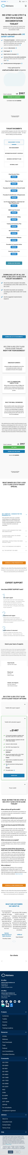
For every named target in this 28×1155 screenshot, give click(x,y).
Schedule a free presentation (14, 562)
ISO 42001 (5, 1065)
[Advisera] (5, 6)
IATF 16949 (5, 1101)
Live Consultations (7, 1051)
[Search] (20, 1)
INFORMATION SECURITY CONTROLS (14, 153)
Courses (4, 1022)
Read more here (19, 874)
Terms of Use (6, 1128)
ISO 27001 (5, 1062)
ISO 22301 (5, 1086)
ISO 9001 (5, 1068)
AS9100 (4, 1104)
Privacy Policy (8, 1144)
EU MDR (4, 1098)
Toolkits (4, 1019)
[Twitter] (6, 1001)
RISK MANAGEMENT (14, 147)
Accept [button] (10, 1152)
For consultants (6, 1107)
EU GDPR (5, 1095)
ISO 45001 (5, 1074)
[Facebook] (11, 1001)
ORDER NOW (14, 775)
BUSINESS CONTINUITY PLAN (14, 159)
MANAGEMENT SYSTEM (14, 142)
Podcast (4, 1048)
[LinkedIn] (2, 1001)
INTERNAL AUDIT (14, 164)
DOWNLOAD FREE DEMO (14, 263)
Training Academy (7, 1028)
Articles (4, 1036)
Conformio (5, 1016)
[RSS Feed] (19, 1001)
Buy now (14, 447)
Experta (4, 1025)
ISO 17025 (5, 1080)
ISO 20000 (5, 1083)
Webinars (5, 1039)
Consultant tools (7, 1122)
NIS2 (3, 1089)
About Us (5, 1119)
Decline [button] (17, 1152)
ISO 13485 (5, 1077)
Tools (4, 1045)
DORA (4, 1092)
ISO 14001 (5, 1071)
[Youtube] (15, 1001)
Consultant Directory (8, 1054)
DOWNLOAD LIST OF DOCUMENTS (14, 336)
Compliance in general (9, 1110)
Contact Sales (6, 1125)
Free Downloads (7, 1042)
